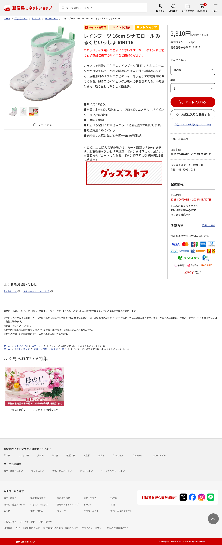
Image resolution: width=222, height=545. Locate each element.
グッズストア (86, 470)
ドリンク (88, 504)
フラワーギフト (91, 510)
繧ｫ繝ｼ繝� (202, 10)
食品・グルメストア (62, 470)
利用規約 (8, 527)
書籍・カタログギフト (121, 510)
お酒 (112, 504)
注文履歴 (173, 10)
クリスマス (118, 455)
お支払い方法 (10, 291)
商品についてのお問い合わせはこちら (192, 124)
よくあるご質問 (27, 521)
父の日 (40, 455)
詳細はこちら (208, 225)
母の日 (7, 455)
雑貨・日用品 (36, 510)
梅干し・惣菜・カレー (14, 504)
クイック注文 (187, 10)
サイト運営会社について (28, 527)
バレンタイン (138, 455)
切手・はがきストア (13, 470)
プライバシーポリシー (92, 527)
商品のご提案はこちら (118, 527)
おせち (101, 455)
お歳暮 (86, 455)
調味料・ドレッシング (68, 504)
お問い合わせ (45, 521)
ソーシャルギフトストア (113, 470)
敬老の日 (70, 455)
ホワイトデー (159, 455)
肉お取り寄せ (63, 497)
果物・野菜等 (90, 497)
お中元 (55, 455)
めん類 (7, 510)
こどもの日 (23, 455)
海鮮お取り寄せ (38, 497)
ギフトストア (37, 470)
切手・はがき (10, 497)
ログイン (160, 10)
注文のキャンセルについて (36, 291)
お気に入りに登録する (195, 114)
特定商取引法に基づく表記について (60, 527)
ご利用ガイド (10, 521)
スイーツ (61, 510)
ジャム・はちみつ (39, 504)
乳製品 (113, 497)
